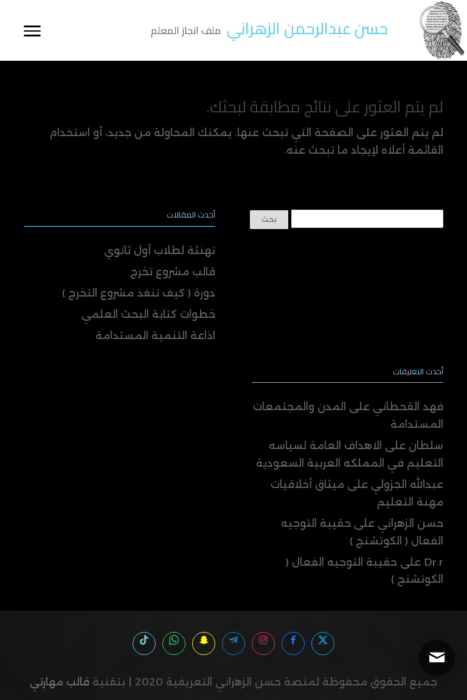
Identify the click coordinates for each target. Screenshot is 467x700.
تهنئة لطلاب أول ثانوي (159, 250)
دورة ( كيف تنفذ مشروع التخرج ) (138, 293)
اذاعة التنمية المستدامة (155, 335)
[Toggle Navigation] (32, 30)
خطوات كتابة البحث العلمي (148, 314)
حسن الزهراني (410, 523)
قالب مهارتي (59, 682)
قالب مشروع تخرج (172, 272)
